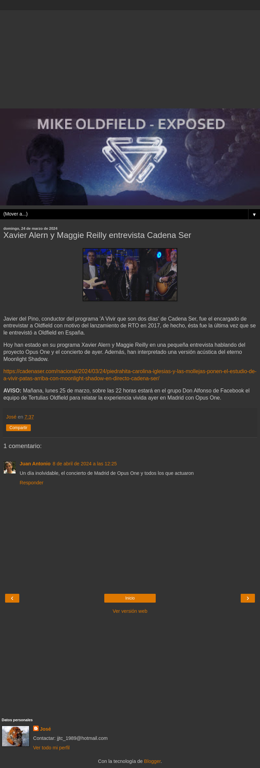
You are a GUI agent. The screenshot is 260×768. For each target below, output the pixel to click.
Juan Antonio (35, 463)
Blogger (152, 761)
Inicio (130, 598)
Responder (31, 482)
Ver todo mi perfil (51, 747)
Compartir (18, 427)
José (45, 729)
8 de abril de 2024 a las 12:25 (84, 463)
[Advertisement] (130, 57)
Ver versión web (130, 611)
